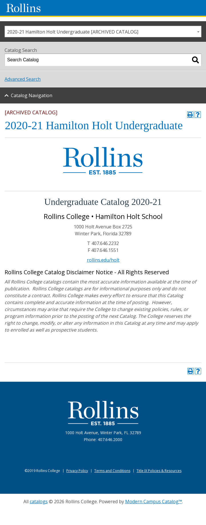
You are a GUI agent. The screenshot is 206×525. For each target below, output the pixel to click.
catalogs (39, 501)
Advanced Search (23, 79)
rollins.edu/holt (103, 260)
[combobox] (103, 31)
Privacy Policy (77, 470)
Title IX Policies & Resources (159, 470)
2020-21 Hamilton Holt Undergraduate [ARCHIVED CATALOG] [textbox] (72, 32)
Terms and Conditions (112, 470)
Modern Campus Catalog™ (153, 501)
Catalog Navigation (31, 95)
